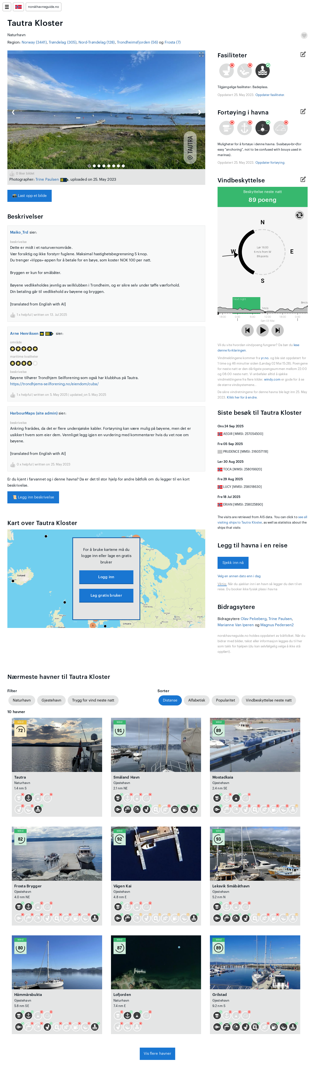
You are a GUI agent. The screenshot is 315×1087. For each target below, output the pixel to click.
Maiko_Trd (19, 232)
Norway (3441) (34, 42)
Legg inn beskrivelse (33, 497)
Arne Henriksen (27, 334)
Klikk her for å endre (241, 397)
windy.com (272, 379)
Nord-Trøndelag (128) (97, 42)
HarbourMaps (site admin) (34, 413)
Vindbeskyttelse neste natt (269, 700)
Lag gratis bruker (106, 595)
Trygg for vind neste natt (93, 700)
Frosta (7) (173, 42)
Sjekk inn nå (233, 563)
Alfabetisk (196, 700)
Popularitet (225, 700)
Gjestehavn (51, 700)
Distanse (170, 700)
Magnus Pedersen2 (277, 625)
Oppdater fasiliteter (269, 95)
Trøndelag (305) (63, 42)
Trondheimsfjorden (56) (137, 42)
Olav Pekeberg (254, 619)
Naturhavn (22, 700)
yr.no (264, 358)
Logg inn (106, 577)
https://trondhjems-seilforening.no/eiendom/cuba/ (54, 384)
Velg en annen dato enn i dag (239, 576)
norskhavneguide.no (43, 6)
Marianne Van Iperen (236, 625)
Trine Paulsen (47, 179)
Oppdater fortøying (269, 162)
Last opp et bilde (29, 196)
